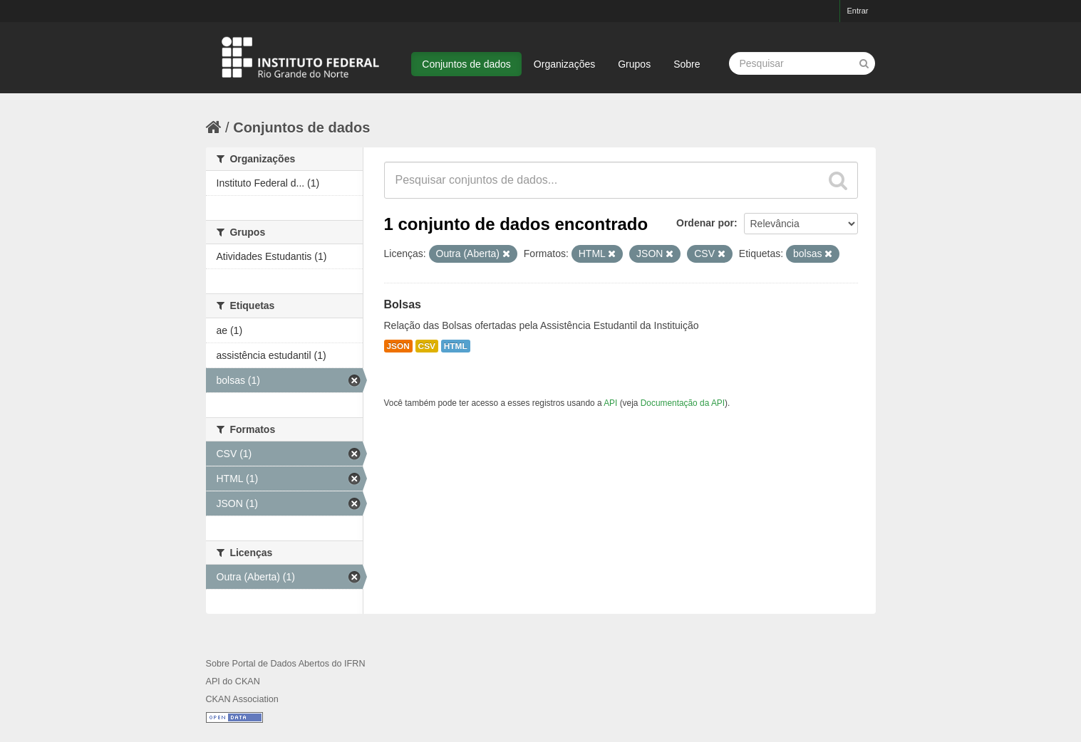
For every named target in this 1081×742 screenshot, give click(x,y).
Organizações (564, 64)
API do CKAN (233, 681)
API (610, 403)
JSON (398, 346)
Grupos (634, 64)
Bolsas (402, 304)
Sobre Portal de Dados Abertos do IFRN (286, 664)
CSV (426, 346)
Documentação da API (683, 403)
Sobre (686, 64)
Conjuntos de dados (466, 64)
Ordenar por (705, 223)
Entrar (858, 10)
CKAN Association (242, 699)
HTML (455, 346)
